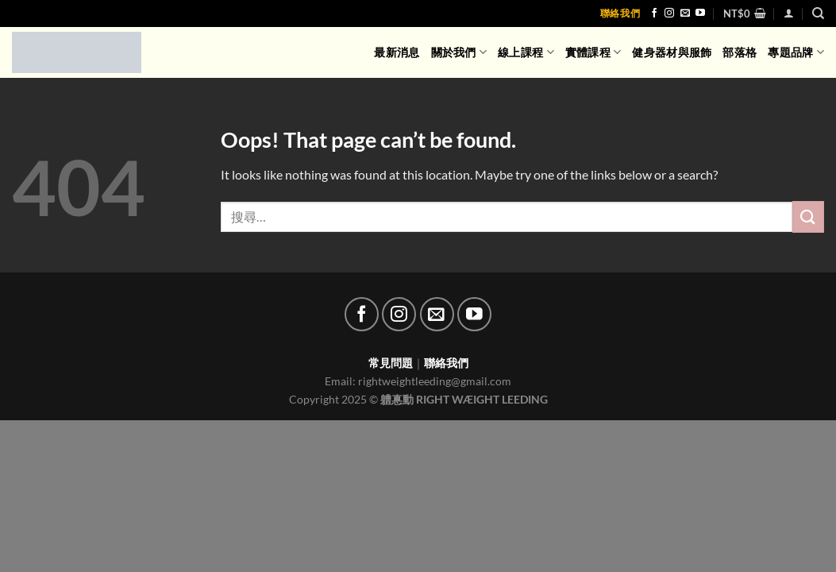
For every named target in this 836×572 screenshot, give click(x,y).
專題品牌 (796, 52)
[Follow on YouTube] (700, 13)
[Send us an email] (685, 13)
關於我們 (459, 52)
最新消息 (396, 52)
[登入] (789, 13)
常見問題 (390, 362)
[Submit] (808, 216)
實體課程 (593, 52)
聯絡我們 (620, 13)
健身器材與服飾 (671, 52)
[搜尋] (818, 13)
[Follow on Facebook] (654, 13)
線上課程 (526, 52)
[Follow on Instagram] (669, 13)
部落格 (739, 52)
